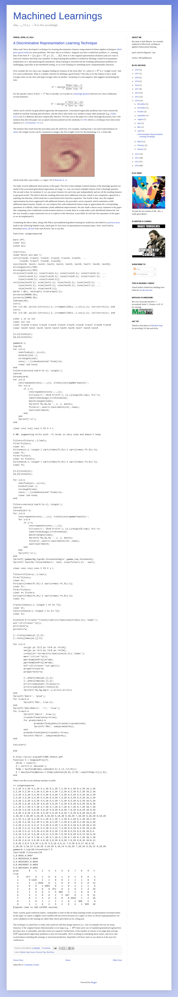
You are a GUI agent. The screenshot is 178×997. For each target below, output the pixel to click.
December (141, 104)
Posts (137, 269)
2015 (137, 97)
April (139, 131)
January (140, 149)
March (140, 141)
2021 (137, 73)
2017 (137, 89)
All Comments (141, 274)
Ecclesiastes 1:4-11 (33, 122)
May (139, 127)
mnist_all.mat (28, 228)
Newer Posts (18, 960)
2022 (137, 70)
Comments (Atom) (31, 965)
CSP (84, 119)
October (140, 111)
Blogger (94, 982)
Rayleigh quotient (82, 93)
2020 (137, 77)
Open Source (30, 952)
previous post (113, 222)
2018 (137, 85)
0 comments (46, 948)
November (141, 108)
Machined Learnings (57, 15)
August (140, 119)
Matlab (22, 952)
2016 (137, 93)
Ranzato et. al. (61, 180)
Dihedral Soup (157, 325)
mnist (15, 132)
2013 (137, 154)
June (139, 123)
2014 (137, 100)
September (141, 115)
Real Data (50, 952)
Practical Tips (41, 952)
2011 (137, 161)
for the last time (146, 290)
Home (68, 960)
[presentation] (25, 25)
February (141, 145)
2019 (137, 81)
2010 (137, 165)
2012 (137, 158)
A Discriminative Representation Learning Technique (55, 43)
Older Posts (117, 960)
